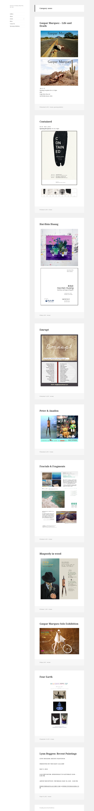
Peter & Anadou (49, 410)
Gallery (11, 14)
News (11, 21)
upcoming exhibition (58, 107)
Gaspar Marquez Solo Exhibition (59, 623)
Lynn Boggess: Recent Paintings (58, 753)
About (11, 16)
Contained (46, 121)
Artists (11, 19)
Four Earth (46, 676)
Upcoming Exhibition (15, 26)
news (52, 107)
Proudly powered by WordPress (47, 807)
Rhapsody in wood (50, 553)
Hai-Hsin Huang (49, 224)
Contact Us (12, 23)
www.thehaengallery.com (50, 786)
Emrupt (44, 329)
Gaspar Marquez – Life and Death (56, 24)
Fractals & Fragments (52, 466)
